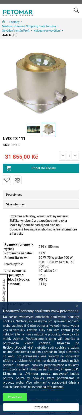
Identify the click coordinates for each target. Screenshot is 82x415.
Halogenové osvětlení (47, 30)
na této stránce (53, 393)
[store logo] (18, 13)
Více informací (15, 204)
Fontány (14, 21)
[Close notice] (77, 312)
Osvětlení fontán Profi (16, 30)
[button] (33, 129)
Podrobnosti (14, 194)
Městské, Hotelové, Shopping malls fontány (29, 26)
